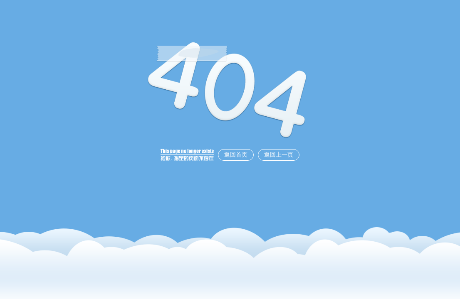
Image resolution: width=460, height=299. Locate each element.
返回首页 (235, 155)
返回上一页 (278, 155)
